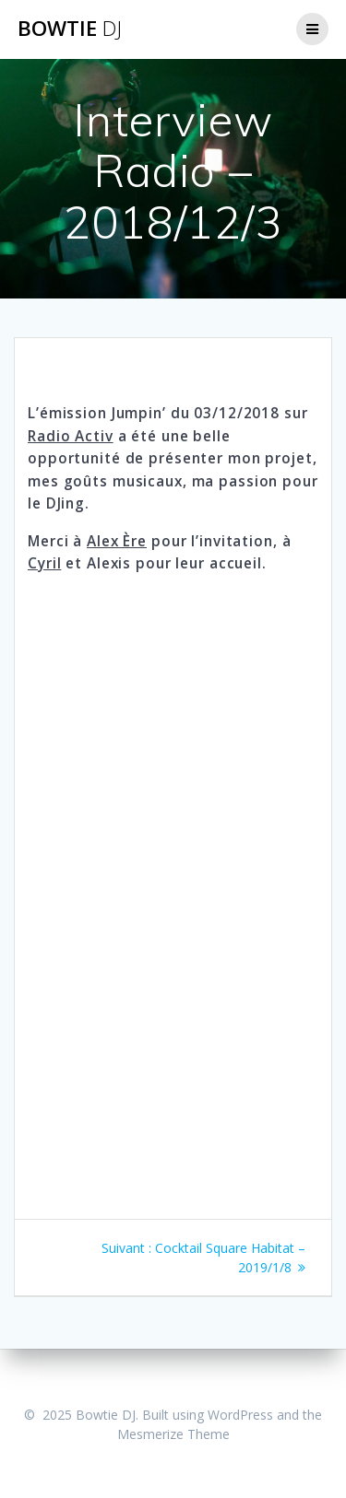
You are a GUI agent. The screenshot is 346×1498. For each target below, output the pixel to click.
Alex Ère (117, 541)
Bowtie (70, 28)
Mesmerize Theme (173, 1434)
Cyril (44, 563)
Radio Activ (70, 436)
